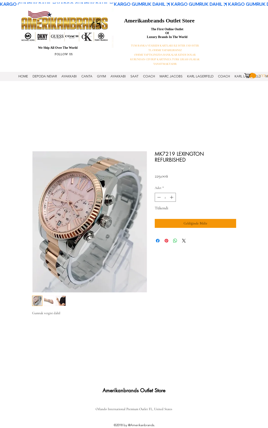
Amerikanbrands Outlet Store (159, 21)
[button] (250, 75)
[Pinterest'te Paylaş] (166, 240)
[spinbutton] (165, 197)
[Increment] (172, 197)
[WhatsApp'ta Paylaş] (175, 240)
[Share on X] (184, 240)
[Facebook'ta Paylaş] (157, 240)
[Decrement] (158, 197)
